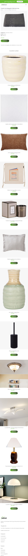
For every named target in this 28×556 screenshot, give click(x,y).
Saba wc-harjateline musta (14, 350)
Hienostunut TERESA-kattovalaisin (14, 389)
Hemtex (11, 32)
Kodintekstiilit (3, 536)
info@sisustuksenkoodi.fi (5, 530)
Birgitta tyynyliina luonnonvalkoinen (14, 259)
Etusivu (2, 9)
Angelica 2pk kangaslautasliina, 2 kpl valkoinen (14, 124)
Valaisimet (2, 541)
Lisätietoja (5, 40)
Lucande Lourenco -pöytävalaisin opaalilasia (14, 504)
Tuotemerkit (7, 32)
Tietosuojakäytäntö (4, 553)
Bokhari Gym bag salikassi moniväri (14, 190)
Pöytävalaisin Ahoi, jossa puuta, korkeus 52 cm (14, 466)
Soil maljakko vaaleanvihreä (14, 312)
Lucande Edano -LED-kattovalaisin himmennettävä (14, 427)
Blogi (2, 548)
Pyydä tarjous (19, 1)
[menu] (26, 4)
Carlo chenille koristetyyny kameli (14, 152)
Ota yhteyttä (3, 550)
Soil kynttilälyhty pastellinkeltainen (14, 85)
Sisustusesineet (3, 538)
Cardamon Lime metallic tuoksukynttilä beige (14, 220)
